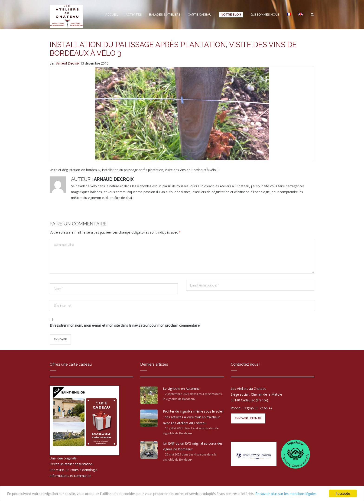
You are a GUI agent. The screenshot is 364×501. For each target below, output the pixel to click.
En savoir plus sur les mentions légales (286, 493)
